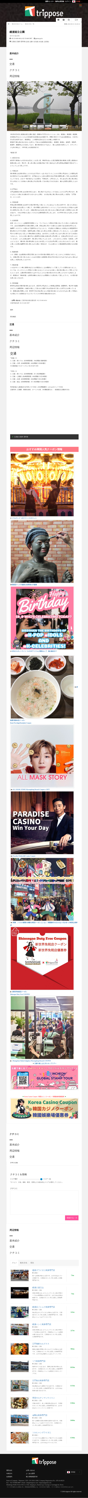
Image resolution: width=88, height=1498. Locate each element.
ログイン (68, 1)
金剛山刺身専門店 (39, 1415)
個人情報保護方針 (32, 1476)
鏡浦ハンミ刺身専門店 (41, 1324)
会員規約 (9, 1476)
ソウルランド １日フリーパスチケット (24, 518)
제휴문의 (9, 1473)
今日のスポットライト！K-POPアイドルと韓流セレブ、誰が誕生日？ (34, 651)
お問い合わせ (30, 1470)
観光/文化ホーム (17, 24)
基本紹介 (15, 335)
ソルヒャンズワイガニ (41, 1432)
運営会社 (9, 1470)
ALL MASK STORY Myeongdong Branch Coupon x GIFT (31, 789)
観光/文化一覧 (29, 24)
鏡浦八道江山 (38, 1288)
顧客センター (49, 1)
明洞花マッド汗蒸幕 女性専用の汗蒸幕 (24, 584)
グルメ (14, 1263)
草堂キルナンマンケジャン (43, 1398)
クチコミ (15, 70)
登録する (70, 1218)
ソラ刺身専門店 (39, 1361)
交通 (12, 64)
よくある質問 (30, 1473)
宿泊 (32, 1263)
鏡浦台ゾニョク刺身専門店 (43, 1307)
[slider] (41, 1179)
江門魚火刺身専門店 (40, 1380)
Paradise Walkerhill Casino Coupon (24, 856)
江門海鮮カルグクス (40, 1344)
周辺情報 (15, 76)
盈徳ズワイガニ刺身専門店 (43, 1270)
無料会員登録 (59, 1)
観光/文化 (23, 1263)
